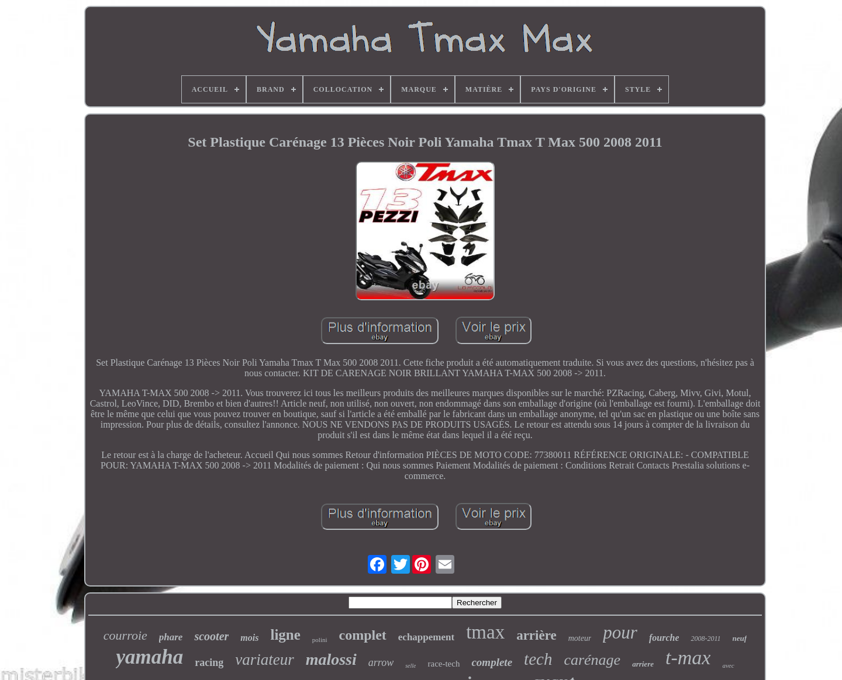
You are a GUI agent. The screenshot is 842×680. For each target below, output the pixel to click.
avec (728, 665)
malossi (331, 659)
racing (209, 662)
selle (410, 665)
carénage (592, 659)
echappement (426, 637)
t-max (687, 657)
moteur (580, 638)
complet (363, 635)
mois (249, 638)
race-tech (443, 663)
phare (171, 637)
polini (319, 639)
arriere (643, 664)
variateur (264, 659)
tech (538, 659)
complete (491, 662)
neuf (740, 638)
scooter (211, 636)
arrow (381, 662)
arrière (536, 635)
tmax (485, 632)
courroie (125, 635)
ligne (285, 635)
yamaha (149, 657)
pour (620, 632)
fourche (664, 638)
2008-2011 (705, 638)
